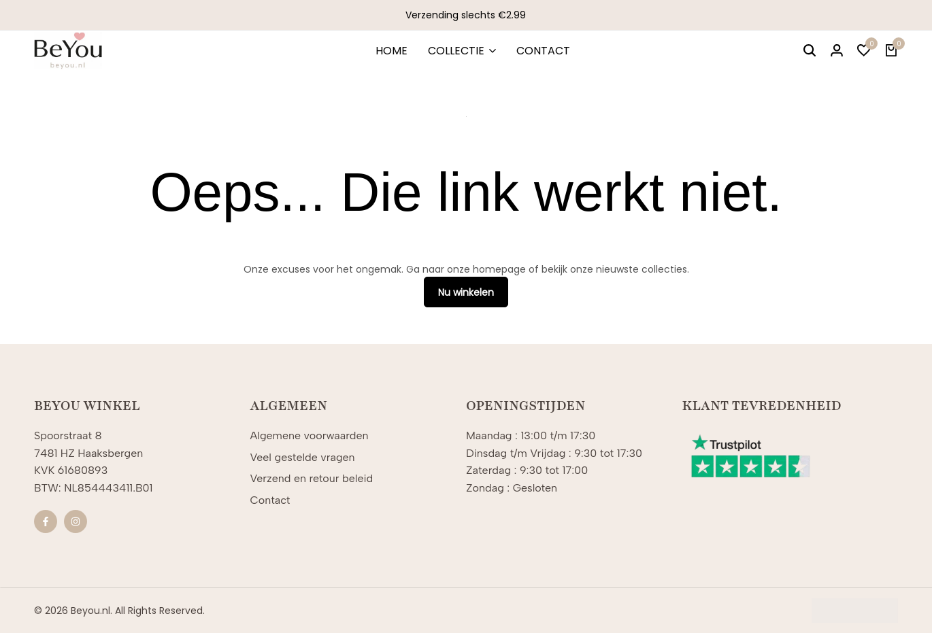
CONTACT (543, 50)
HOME (391, 50)
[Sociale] (45, 521)
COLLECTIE (456, 50)
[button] (864, 51)
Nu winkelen (466, 292)
